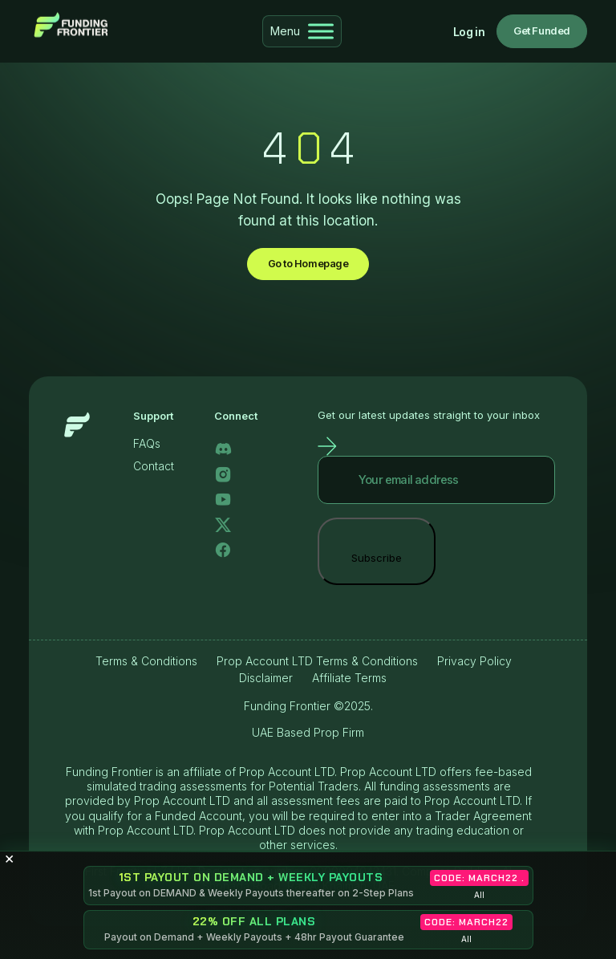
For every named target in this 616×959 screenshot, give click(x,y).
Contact (153, 467)
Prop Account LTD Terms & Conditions (317, 661)
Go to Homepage (307, 264)
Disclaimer (266, 679)
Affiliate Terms (349, 679)
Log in (468, 32)
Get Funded (541, 30)
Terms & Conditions (146, 661)
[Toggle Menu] (321, 31)
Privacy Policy (474, 661)
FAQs (146, 445)
